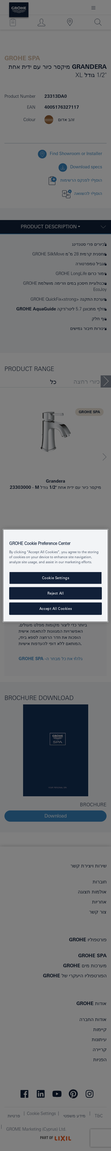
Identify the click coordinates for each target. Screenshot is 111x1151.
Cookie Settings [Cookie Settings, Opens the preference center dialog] (55, 578)
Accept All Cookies (55, 608)
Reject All (55, 593)
